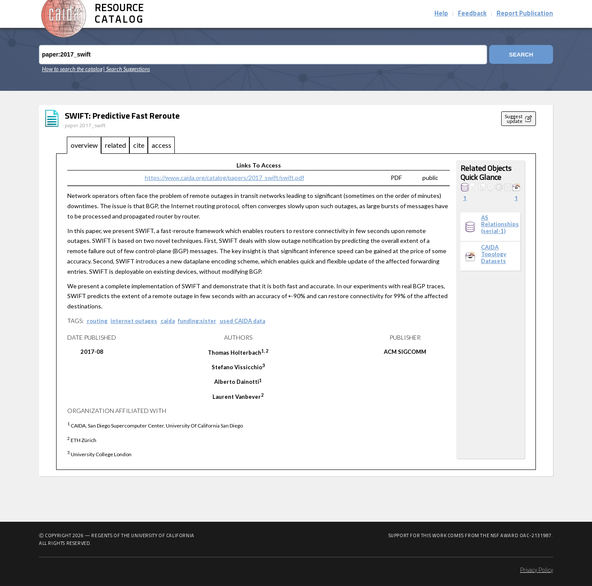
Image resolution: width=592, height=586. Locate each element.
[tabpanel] (296, 312)
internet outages (134, 320)
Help (441, 14)
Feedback (472, 14)
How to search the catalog (72, 69)
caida (168, 320)
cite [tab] (138, 145)
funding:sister (197, 320)
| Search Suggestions (126, 69)
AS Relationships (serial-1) (500, 224)
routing (97, 320)
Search (520, 54)
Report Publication (524, 14)
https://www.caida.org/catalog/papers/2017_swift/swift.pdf (224, 177)
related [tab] (115, 145)
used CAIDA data (242, 320)
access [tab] (161, 145)
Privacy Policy (536, 570)
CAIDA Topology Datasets (493, 254)
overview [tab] (84, 145)
